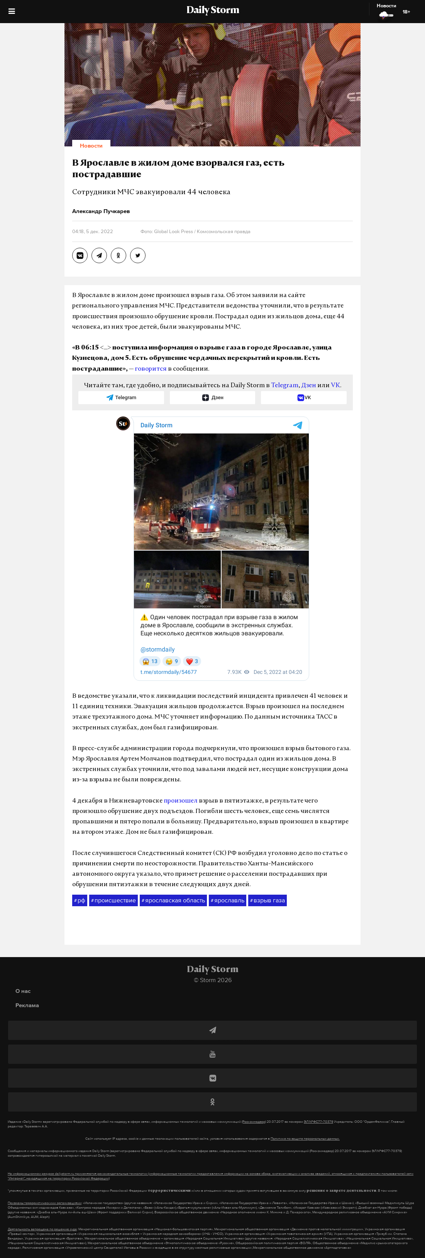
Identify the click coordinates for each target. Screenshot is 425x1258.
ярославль (227, 900)
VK (335, 386)
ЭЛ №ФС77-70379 (318, 1122)
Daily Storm (212, 10)
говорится (151, 369)
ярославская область (173, 900)
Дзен (308, 386)
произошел (181, 801)
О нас (22, 991)
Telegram (284, 386)
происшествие (113, 900)
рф (79, 900)
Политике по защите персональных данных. (305, 1138)
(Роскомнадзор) (254, 1122)
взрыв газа (267, 900)
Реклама (27, 1005)
